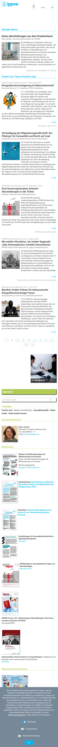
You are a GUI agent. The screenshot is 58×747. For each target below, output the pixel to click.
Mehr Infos (52, 217)
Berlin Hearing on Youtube (15, 680)
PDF (30, 553)
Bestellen (23, 452)
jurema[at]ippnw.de (31, 419)
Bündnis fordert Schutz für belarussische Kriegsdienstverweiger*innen (25, 276)
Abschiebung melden (34, 55)
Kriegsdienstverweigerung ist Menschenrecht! (28, 70)
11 (32, 329)
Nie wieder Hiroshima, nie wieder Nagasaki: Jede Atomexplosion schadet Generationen (26, 228)
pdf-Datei (22, 526)
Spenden (8, 376)
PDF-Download (33, 452)
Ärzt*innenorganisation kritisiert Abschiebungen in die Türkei (20, 175)
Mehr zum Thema (49, 55)
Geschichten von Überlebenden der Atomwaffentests (37, 265)
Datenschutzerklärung (17, 715)
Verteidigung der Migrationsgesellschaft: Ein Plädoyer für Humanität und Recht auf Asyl (27, 119)
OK (29, 742)
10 (26, 329)
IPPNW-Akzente (41, 217)
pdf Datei (5, 647)
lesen (54, 107)
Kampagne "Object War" (47, 111)
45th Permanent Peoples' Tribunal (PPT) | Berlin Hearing (27, 678)
